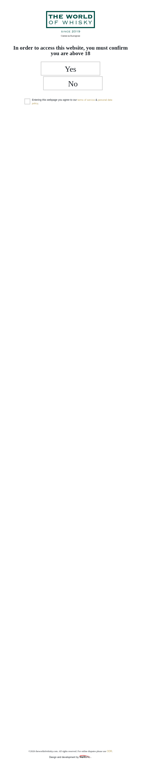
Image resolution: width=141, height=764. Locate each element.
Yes (46, 70)
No (95, 70)
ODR (109, 751)
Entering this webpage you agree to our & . (68, 89)
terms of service (86, 87)
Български (70, 36)
